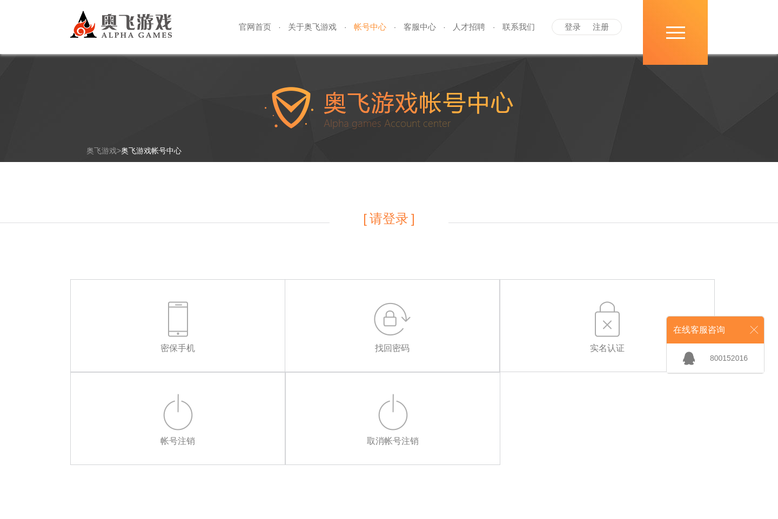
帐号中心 (370, 26)
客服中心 (420, 26)
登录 (573, 26)
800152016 (729, 358)
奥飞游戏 (101, 150)
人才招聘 (469, 26)
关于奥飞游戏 (312, 26)
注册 (601, 26)
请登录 (389, 218)
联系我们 (518, 26)
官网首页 (255, 26)
